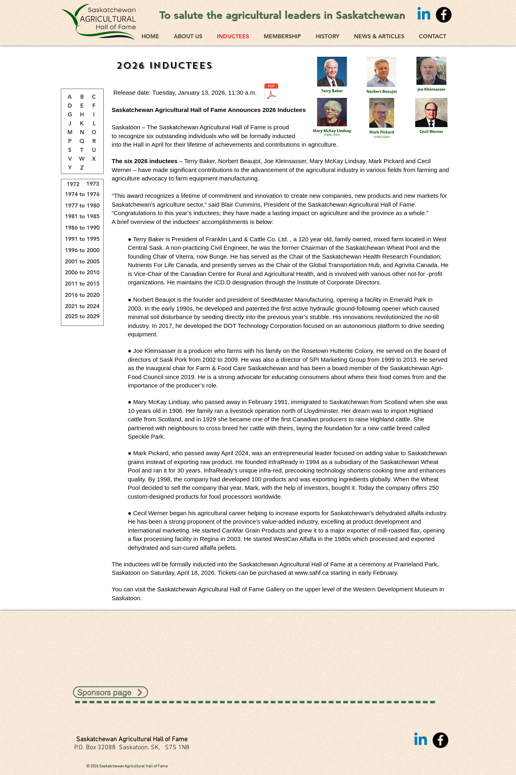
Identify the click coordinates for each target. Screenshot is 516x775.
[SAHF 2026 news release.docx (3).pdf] (271, 93)
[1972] (73, 184)
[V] (70, 159)
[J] (70, 123)
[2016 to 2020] (82, 295)
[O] (94, 132)
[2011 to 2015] (82, 284)
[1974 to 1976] (82, 194)
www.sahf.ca (312, 572)
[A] (70, 97)
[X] (94, 159)
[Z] (82, 168)
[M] (70, 132)
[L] (94, 123)
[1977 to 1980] (82, 206)
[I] (94, 114)
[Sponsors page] (110, 692)
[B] (82, 97)
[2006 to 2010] (82, 272)
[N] (82, 132)
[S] (70, 150)
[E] (82, 106)
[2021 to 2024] (82, 306)
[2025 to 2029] (82, 316)
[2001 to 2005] (82, 262)
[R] (94, 141)
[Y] (70, 168)
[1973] (92, 184)
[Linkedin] (424, 15)
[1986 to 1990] (82, 228)
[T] (82, 150)
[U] (94, 150)
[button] (94, 97)
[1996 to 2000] (82, 250)
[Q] (82, 141)
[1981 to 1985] (82, 216)
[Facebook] (444, 15)
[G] (70, 114)
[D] (70, 106)
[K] (82, 123)
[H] (82, 114)
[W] (82, 159)
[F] (94, 106)
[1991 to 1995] (82, 239)
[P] (70, 141)
